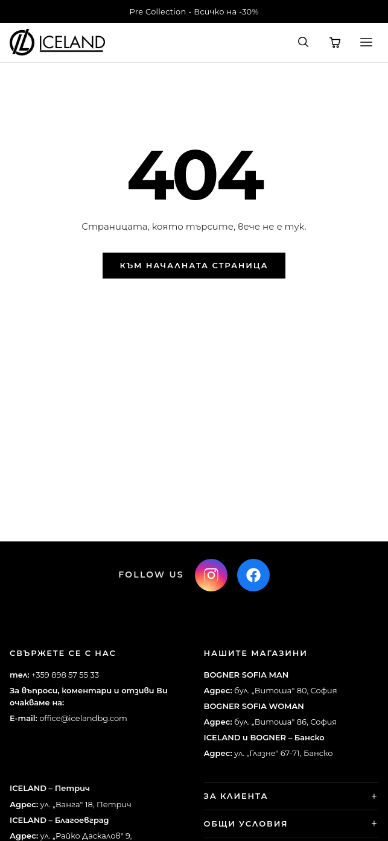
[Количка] (335, 42)
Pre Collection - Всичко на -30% (194, 11)
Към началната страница (194, 265)
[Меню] (366, 42)
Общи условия (246, 823)
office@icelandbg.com (83, 718)
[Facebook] (253, 575)
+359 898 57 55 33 (65, 674)
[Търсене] (303, 42)
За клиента (236, 796)
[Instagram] (211, 575)
